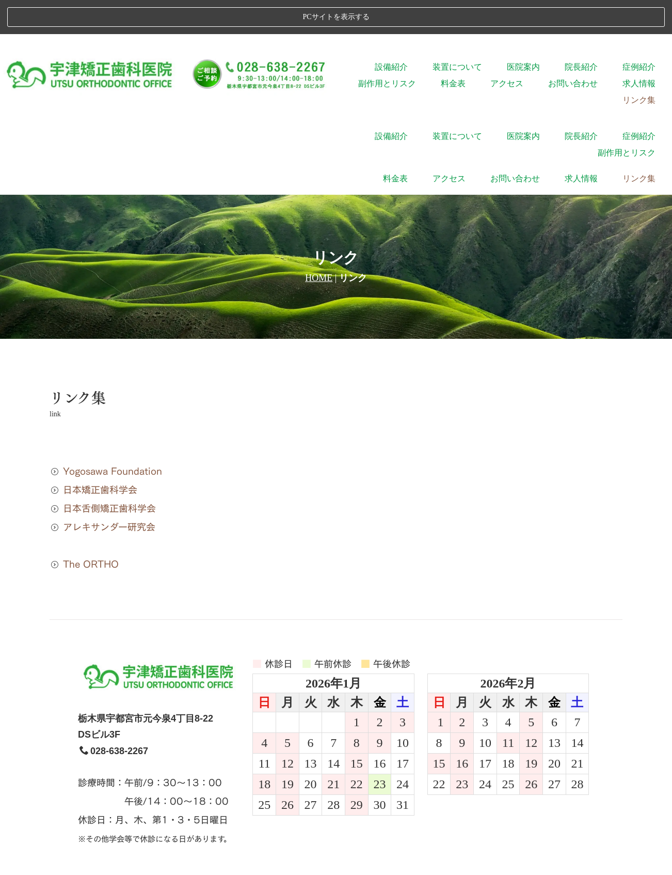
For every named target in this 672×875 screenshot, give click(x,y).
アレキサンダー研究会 (102, 406)
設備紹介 (391, 32)
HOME (318, 157)
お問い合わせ (573, 49)
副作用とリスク (387, 49)
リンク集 (638, 65)
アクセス (506, 49)
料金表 (453, 49)
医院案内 (523, 32)
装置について (457, 32)
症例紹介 (638, 32)
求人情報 (638, 49)
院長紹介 (581, 32)
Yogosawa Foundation (106, 350)
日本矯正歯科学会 (93, 369)
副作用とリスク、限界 (389, 790)
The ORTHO (84, 443)
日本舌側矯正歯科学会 (103, 388)
